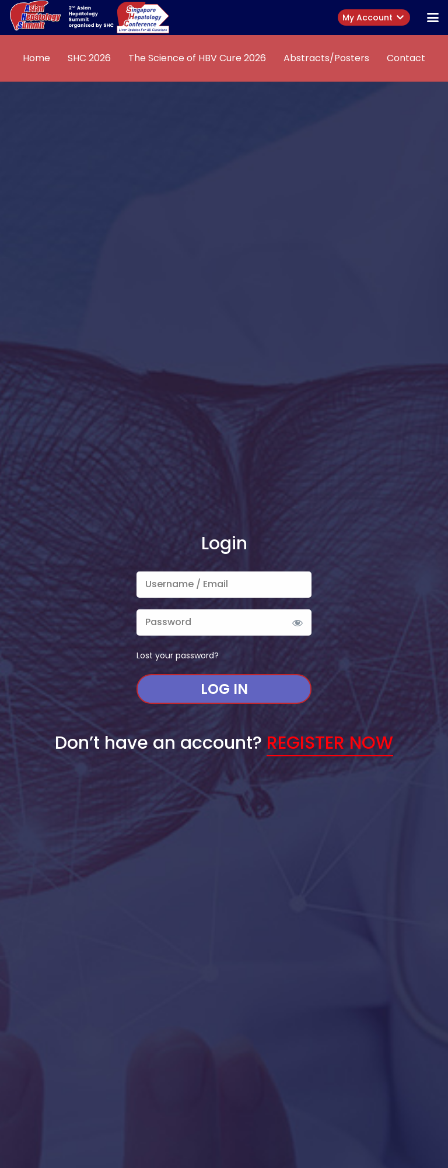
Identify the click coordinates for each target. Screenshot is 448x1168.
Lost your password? (177, 655)
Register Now (330, 743)
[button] (432, 17)
